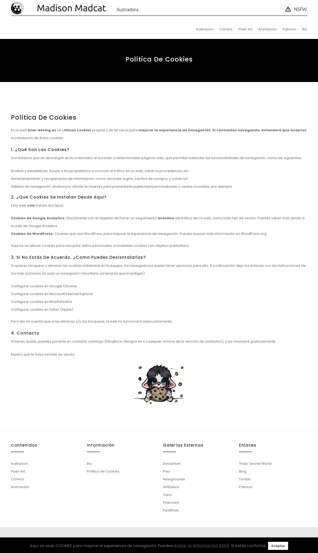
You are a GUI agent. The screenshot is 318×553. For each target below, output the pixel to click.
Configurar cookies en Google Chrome (44, 286)
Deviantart (171, 463)
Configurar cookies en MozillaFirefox (41, 301)
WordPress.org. (254, 233)
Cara (167, 494)
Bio (304, 29)
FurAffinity (171, 510)
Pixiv (166, 471)
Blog (242, 471)
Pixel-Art (245, 29)
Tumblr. (245, 479)
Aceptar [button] (278, 545)
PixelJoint (171, 502)
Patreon (289, 29)
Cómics (225, 29)
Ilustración (204, 29)
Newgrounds (174, 479)
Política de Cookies (103, 471)
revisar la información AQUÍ (200, 545)
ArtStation (171, 486)
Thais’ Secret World (255, 463)
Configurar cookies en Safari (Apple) (42, 309)
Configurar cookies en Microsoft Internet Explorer (52, 293)
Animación (267, 29)
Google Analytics (43, 225)
